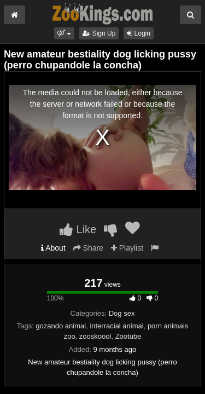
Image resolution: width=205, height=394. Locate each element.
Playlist (127, 248)
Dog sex (122, 313)
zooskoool (95, 336)
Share (88, 248)
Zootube (128, 336)
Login (138, 33)
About (53, 248)
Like (78, 229)
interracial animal (116, 326)
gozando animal (61, 326)
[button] (64, 33)
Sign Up (99, 33)
